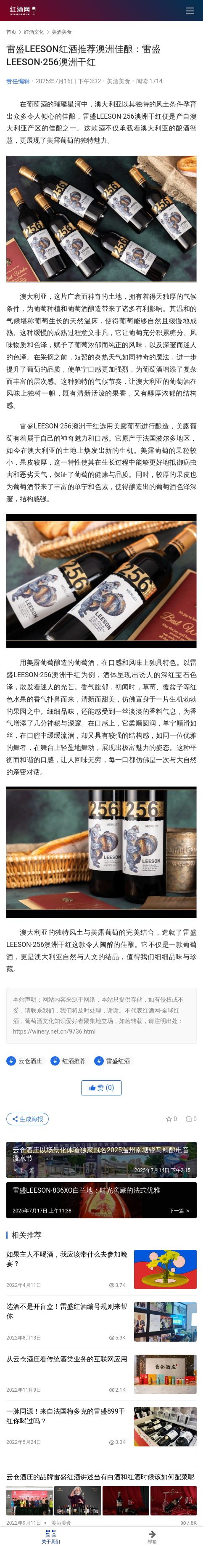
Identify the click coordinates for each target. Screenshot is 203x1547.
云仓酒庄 (30, 1061)
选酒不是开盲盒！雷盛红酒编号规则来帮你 (66, 1311)
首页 (11, 32)
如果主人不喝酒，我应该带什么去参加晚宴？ (66, 1259)
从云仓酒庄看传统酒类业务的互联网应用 (66, 1359)
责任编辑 (18, 81)
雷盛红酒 (118, 1061)
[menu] (190, 11)
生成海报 (27, 1119)
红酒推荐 (74, 1061)
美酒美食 (118, 81)
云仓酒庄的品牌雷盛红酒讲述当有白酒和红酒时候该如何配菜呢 (100, 1477)
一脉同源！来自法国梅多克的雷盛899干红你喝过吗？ (65, 1416)
